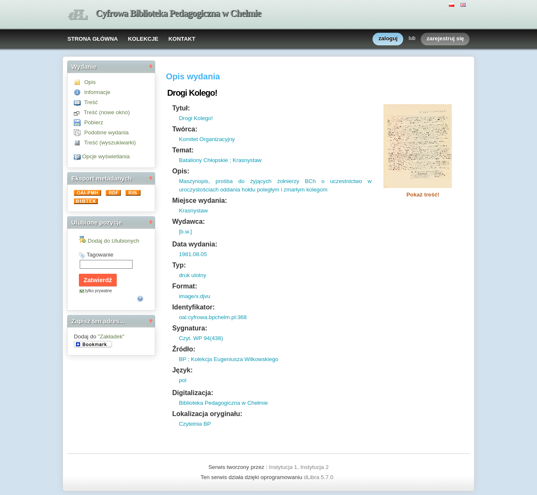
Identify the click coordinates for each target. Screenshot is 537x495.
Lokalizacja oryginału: (207, 413)
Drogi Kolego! (196, 118)
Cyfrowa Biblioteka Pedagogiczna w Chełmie (178, 13)
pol (182, 380)
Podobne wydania (106, 132)
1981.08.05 (193, 254)
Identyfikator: (193, 307)
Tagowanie (99, 254)
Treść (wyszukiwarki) (110, 142)
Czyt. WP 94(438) (201, 338)
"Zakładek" (111, 336)
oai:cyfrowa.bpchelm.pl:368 (213, 317)
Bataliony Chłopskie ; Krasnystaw (220, 160)
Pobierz (93, 122)
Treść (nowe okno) (106, 112)
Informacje (97, 92)
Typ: (179, 265)
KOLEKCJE (143, 39)
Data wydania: (194, 244)
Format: (184, 286)
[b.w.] (185, 231)
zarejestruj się (445, 38)
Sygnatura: (189, 328)
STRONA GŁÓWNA (93, 39)
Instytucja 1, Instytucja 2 (298, 467)
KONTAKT (181, 39)
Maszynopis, (194, 181)
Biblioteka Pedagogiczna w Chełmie (223, 403)
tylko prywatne (98, 290)
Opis (90, 82)
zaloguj (388, 38)
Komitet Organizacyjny (207, 139)
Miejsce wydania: (199, 200)
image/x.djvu (194, 296)
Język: (182, 370)
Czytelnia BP (195, 424)
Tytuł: (181, 108)
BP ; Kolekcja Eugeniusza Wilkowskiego (228, 359)
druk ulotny (192, 275)
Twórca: (184, 129)
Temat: (182, 150)
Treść (91, 102)
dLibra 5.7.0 (319, 477)
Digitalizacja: (192, 392)
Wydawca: (188, 221)
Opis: (180, 171)
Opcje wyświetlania (106, 156)
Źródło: (183, 349)
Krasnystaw (193, 210)
